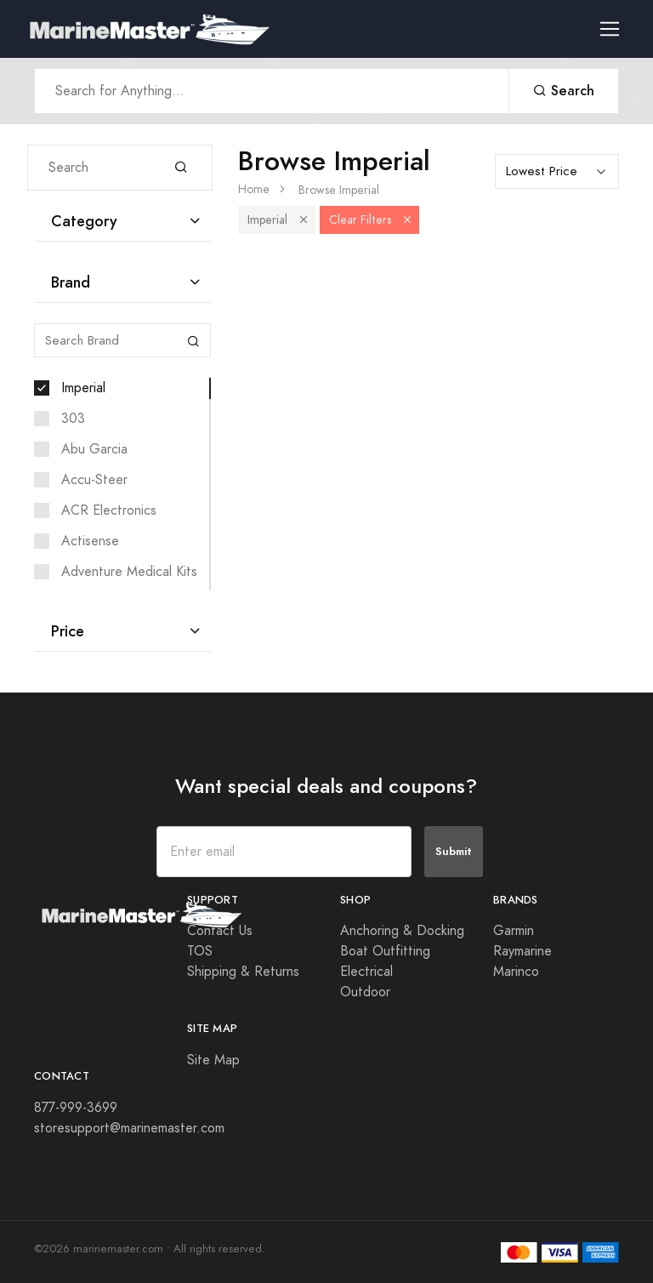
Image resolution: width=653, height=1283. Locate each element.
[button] (303, 220)
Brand (70, 282)
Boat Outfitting (385, 951)
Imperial (83, 388)
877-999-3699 (75, 1107)
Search (563, 90)
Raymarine (522, 951)
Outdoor (365, 992)
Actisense (90, 541)
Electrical (366, 971)
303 (73, 418)
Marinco (516, 971)
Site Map (213, 1060)
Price (67, 631)
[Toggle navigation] (616, 29)
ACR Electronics (108, 510)
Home (254, 189)
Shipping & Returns (243, 971)
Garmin (513, 930)
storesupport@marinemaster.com (129, 1128)
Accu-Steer (94, 479)
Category (84, 220)
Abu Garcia (94, 449)
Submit (453, 851)
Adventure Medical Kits (129, 571)
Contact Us (220, 930)
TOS (200, 951)
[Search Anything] (271, 91)
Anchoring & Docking (402, 930)
